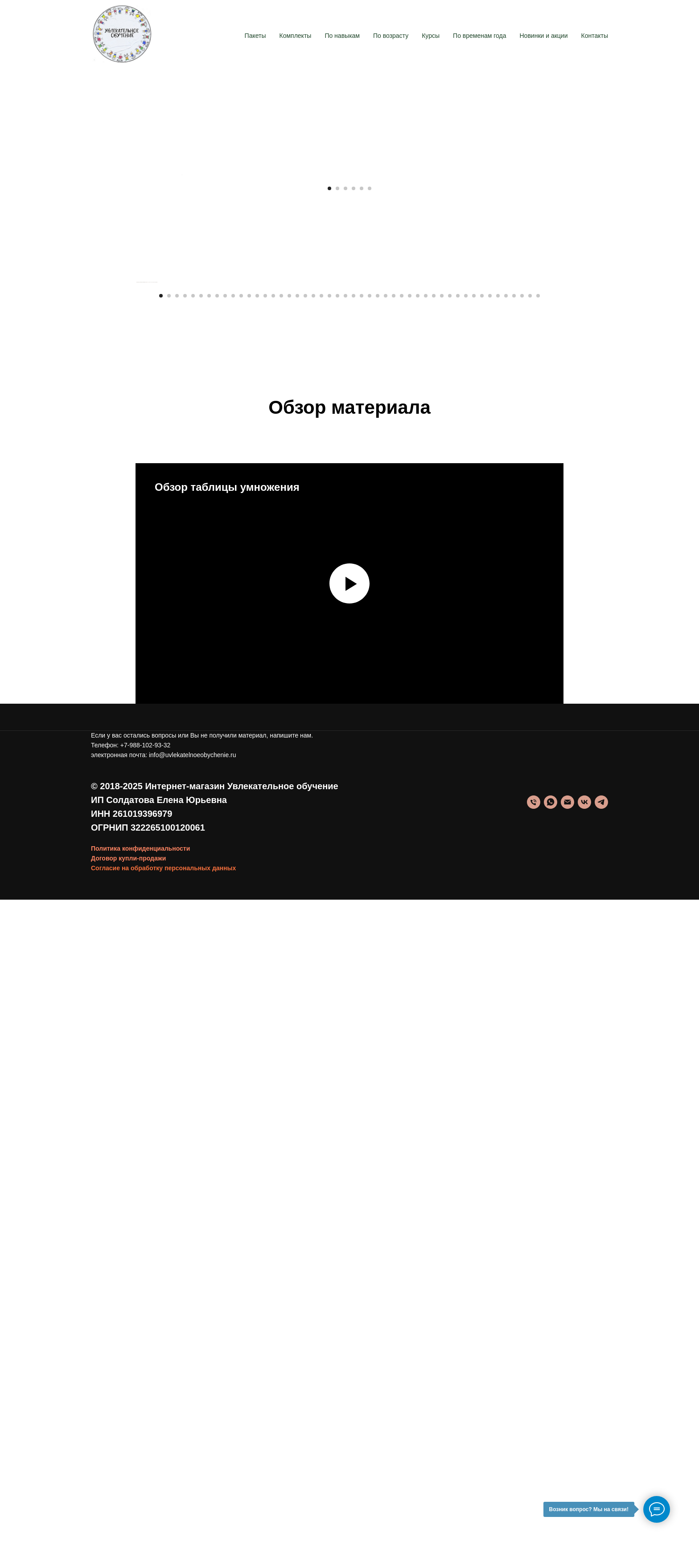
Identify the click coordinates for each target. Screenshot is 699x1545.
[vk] (584, 1447)
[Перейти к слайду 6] (369, 589)
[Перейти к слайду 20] (313, 940)
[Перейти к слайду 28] (377, 940)
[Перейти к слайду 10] (233, 940)
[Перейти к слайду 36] (442, 940)
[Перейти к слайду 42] (490, 940)
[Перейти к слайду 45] (514, 940)
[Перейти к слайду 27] (369, 940)
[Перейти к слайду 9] (225, 940)
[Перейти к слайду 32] (409, 940)
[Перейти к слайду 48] (538, 940)
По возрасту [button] (390, 35)
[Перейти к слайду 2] (337, 589)
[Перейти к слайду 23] (337, 940)
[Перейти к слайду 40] (474, 940)
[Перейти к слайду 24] (345, 940)
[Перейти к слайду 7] (209, 940)
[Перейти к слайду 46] (522, 940)
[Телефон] (533, 1447)
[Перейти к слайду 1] (329, 589)
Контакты (594, 35)
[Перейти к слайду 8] (217, 940)
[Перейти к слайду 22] (329, 940)
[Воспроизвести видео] (349, 1228)
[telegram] (601, 1447)
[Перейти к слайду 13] (257, 940)
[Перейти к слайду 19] (305, 940)
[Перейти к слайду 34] (426, 940)
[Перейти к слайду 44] (506, 940)
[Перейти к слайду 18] (297, 940)
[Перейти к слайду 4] (353, 589)
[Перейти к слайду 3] (345, 589)
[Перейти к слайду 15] (273, 940)
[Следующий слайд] (519, 375)
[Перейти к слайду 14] (265, 940)
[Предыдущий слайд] (180, 375)
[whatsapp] (550, 1447)
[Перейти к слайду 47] (530, 940)
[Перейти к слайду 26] (361, 940)
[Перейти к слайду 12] (249, 940)
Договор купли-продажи (128, 1503)
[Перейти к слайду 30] (393, 940)
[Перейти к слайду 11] (241, 940)
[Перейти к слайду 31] (401, 940)
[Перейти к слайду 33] (417, 940)
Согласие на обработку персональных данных (163, 1512)
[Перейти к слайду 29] (385, 940)
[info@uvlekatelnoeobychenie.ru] (567, 1447)
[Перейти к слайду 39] (466, 940)
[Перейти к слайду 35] (434, 940)
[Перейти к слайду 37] (450, 940)
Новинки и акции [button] (544, 35)
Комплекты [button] (296, 35)
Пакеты (255, 35)
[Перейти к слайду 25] (353, 940)
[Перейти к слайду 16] (281, 940)
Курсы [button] (431, 35)
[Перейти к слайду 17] (289, 940)
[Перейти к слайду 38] (458, 940)
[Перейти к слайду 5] (361, 589)
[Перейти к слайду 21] (321, 940)
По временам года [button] (479, 35)
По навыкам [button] (342, 35)
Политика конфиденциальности (140, 1493)
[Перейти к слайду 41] (482, 940)
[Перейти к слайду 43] (498, 940)
